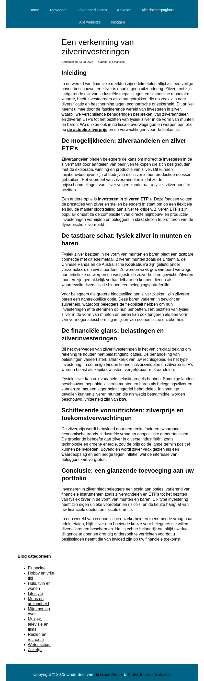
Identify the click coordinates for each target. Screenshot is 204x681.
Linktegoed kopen (92, 10)
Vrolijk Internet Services (149, 674)
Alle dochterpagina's (158, 10)
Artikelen (124, 10)
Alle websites (89, 22)
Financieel (118, 61)
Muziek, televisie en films (38, 624)
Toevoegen (58, 10)
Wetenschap (39, 644)
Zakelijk (35, 650)
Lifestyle (35, 593)
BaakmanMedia (108, 674)
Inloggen (118, 22)
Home (34, 10)
